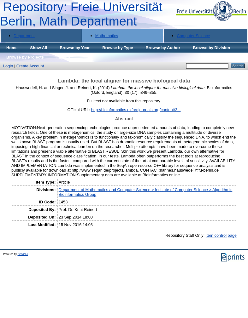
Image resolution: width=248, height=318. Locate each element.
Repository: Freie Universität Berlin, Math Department (81, 14)
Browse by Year (75, 47)
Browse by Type (117, 47)
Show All (38, 47)
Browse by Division (211, 47)
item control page (221, 235)
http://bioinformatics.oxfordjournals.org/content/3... (136, 109)
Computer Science (193, 35)
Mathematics (106, 35)
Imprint (63, 57)
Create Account (30, 66)
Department (24, 35)
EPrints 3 (23, 254)
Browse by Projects (25, 57)
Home (12, 47)
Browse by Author (162, 47)
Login (8, 66)
